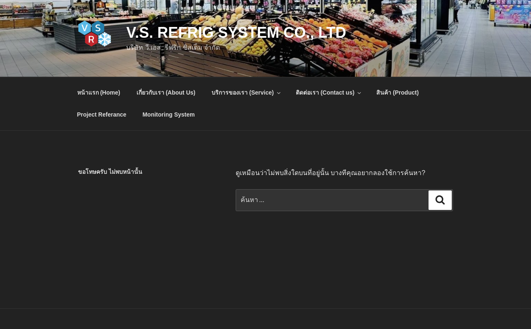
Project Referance (102, 114)
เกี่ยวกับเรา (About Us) (165, 92)
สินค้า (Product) (397, 92)
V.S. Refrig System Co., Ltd (236, 32)
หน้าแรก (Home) (98, 92)
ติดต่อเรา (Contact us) (329, 92)
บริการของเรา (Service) (247, 92)
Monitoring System (168, 114)
